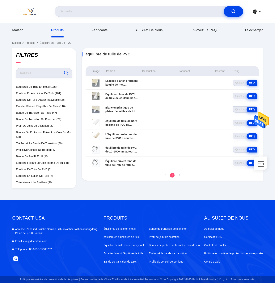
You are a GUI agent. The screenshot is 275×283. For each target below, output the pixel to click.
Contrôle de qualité (215, 245)
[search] (233, 11)
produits (57, 30)
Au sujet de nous (149, 30)
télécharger (253, 30)
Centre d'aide (212, 261)
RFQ (252, 82)
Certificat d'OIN (213, 236)
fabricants (99, 30)
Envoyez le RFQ (203, 30)
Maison (17, 30)
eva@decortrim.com (31, 241)
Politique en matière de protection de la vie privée (233, 253)
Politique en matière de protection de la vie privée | (50, 279)
